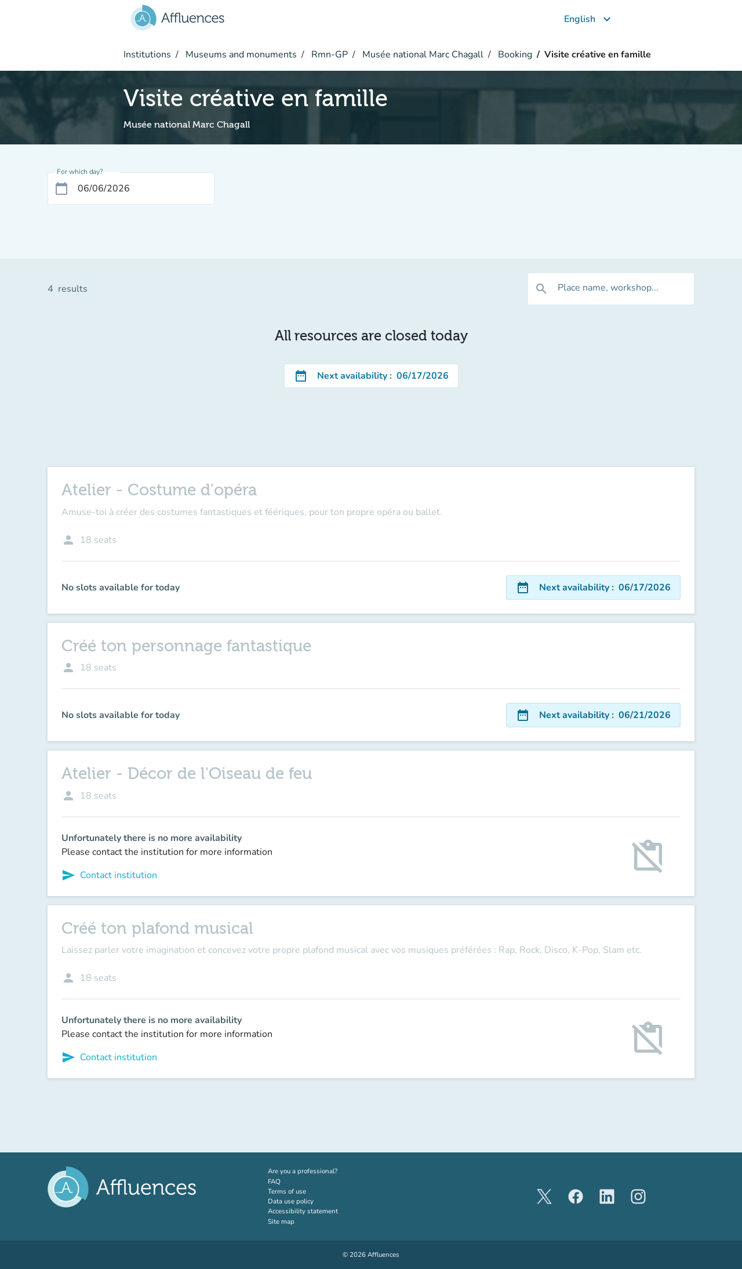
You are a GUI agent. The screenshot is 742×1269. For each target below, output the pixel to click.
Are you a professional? (317, 1171)
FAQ (274, 1181)
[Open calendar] (61, 188)
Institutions (147, 54)
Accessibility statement (303, 1211)
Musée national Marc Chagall (421, 54)
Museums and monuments (240, 54)
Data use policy (291, 1201)
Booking (514, 54)
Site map (281, 1221)
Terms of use (287, 1191)
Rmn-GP (328, 54)
